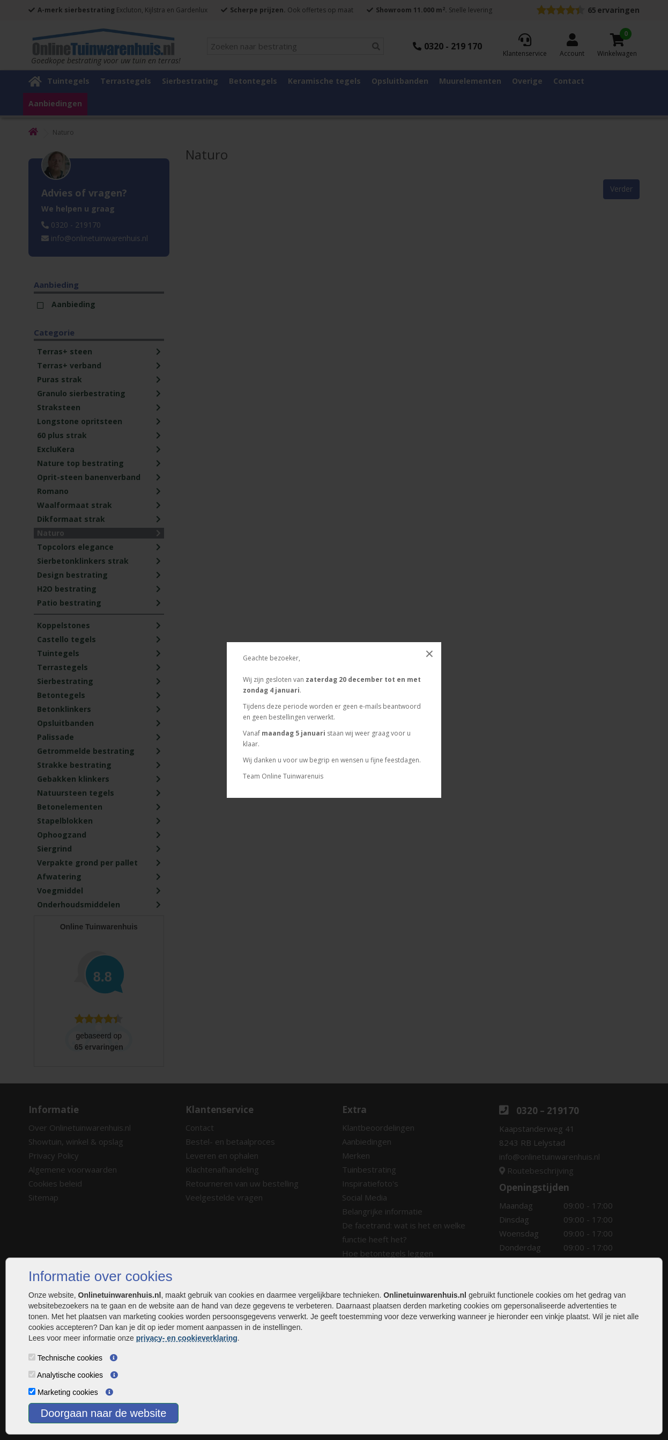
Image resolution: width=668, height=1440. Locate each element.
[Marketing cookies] (31, 1391)
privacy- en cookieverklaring (186, 1338)
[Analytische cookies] (31, 1374)
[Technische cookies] (31, 1357)
